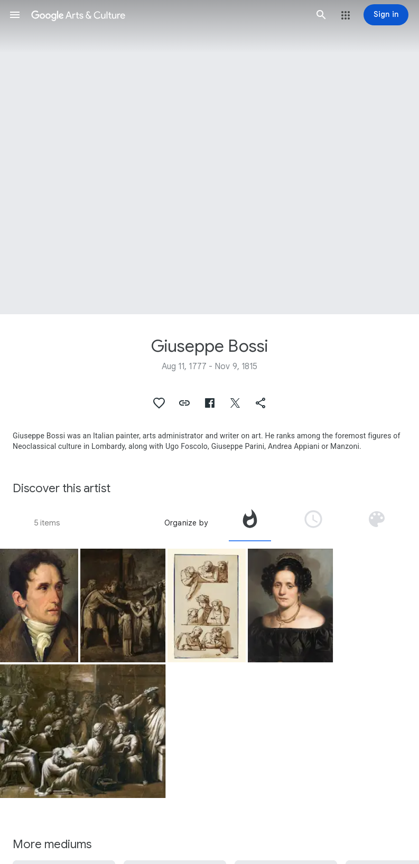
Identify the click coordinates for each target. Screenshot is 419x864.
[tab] (250, 522)
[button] (14, 14)
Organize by (186, 523)
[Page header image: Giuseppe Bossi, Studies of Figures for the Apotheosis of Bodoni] (209, 157)
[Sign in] (386, 14)
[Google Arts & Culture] (168, 15)
